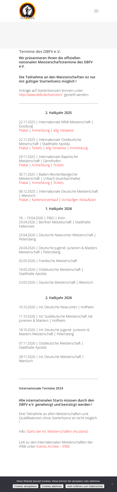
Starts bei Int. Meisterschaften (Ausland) (57, 431)
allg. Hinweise (63, 130)
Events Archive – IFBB (53, 446)
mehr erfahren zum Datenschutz (85, 486)
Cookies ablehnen (52, 486)
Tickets (37, 148)
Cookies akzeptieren (25, 486)
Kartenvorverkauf (45, 199)
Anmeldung (41, 130)
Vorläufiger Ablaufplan (79, 199)
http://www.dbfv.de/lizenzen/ (40, 94)
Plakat (23, 130)
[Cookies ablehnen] (112, 484)
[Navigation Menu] (96, 11)
